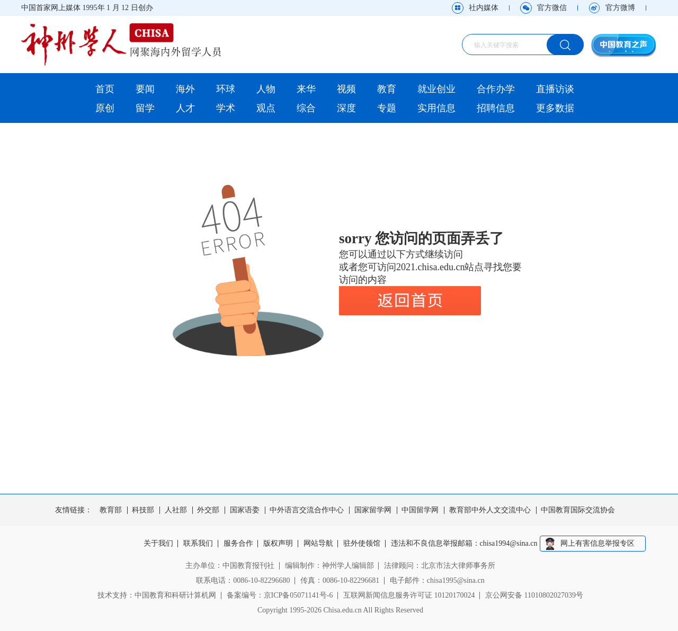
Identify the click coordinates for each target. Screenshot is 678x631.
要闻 (145, 89)
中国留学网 (420, 510)
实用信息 (436, 108)
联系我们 (198, 543)
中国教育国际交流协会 (578, 510)
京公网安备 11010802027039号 (534, 595)
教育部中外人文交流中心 (490, 510)
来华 (306, 89)
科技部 (143, 510)
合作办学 (496, 89)
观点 (265, 108)
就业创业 (436, 89)
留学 (145, 108)
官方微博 (620, 8)
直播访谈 (555, 89)
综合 (306, 108)
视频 (346, 89)
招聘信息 (496, 108)
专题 (386, 108)
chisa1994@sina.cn (509, 543)
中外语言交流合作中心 (307, 510)
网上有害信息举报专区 (597, 543)
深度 (346, 108)
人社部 (176, 510)
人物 (265, 89)
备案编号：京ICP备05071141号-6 (280, 595)
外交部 (208, 510)
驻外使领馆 (361, 543)
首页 (104, 89)
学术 (225, 108)
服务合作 (238, 543)
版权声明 (278, 543)
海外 (185, 89)
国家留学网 (372, 510)
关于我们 (158, 543)
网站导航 (318, 543)
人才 (185, 108)
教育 (386, 89)
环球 (225, 89)
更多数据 (555, 108)
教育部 (111, 510)
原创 (104, 108)
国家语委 (245, 510)
